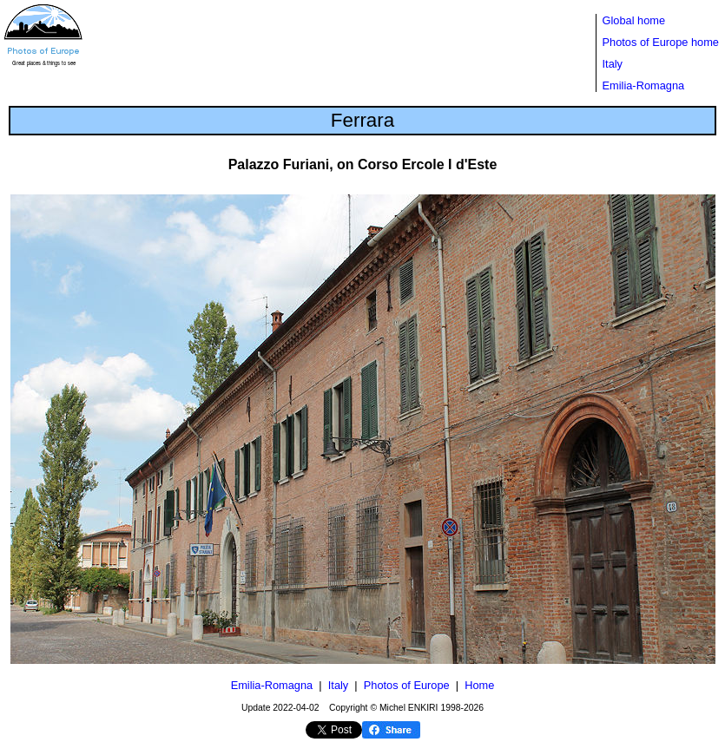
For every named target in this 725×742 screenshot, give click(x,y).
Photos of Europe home (661, 42)
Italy (613, 63)
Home (479, 685)
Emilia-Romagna (644, 85)
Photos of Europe (407, 685)
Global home (634, 20)
